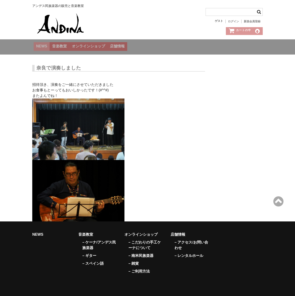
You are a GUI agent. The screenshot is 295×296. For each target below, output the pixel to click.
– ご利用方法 (139, 268)
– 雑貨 (133, 260)
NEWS (43, 46)
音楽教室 (66, 46)
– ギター (89, 252)
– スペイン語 (93, 260)
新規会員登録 (252, 21)
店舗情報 (135, 46)
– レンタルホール (188, 252)
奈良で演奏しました (58, 64)
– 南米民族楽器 (140, 252)
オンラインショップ (101, 46)
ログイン (233, 21)
